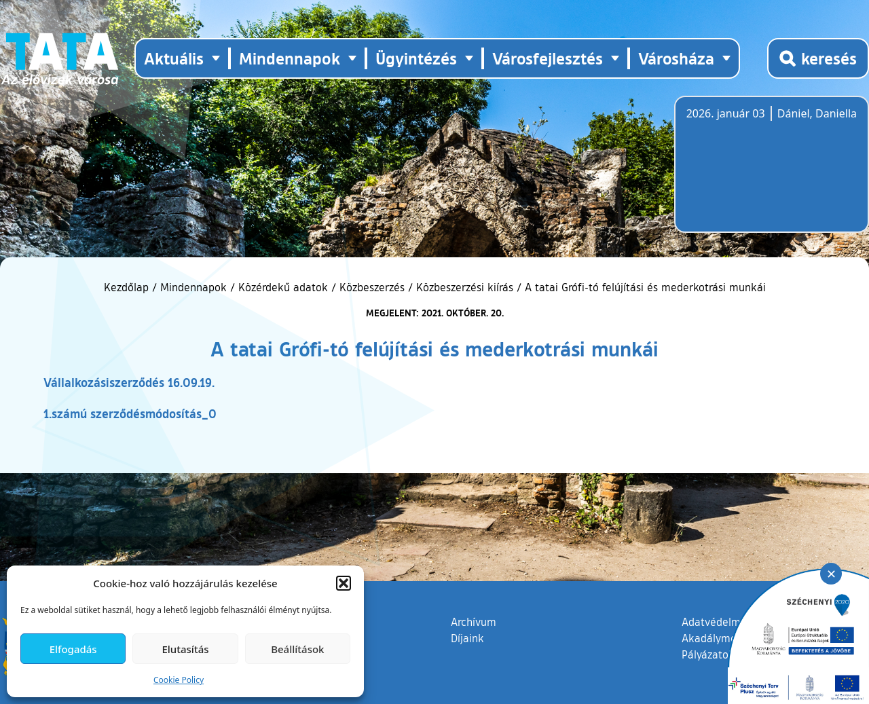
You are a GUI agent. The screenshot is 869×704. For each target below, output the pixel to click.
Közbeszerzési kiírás (464, 287)
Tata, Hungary (762, 172)
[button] (343, 583)
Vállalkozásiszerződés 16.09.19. (129, 382)
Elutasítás (185, 649)
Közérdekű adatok (283, 287)
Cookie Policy (178, 680)
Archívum (473, 621)
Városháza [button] (676, 58)
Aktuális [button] (174, 58)
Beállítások (297, 649)
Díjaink (467, 638)
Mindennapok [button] (289, 58)
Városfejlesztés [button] (547, 58)
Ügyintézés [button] (416, 58)
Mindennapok (193, 287)
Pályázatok (708, 654)
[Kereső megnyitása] (818, 58)
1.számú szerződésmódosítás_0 (130, 413)
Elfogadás (73, 649)
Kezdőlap (128, 287)
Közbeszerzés (372, 287)
